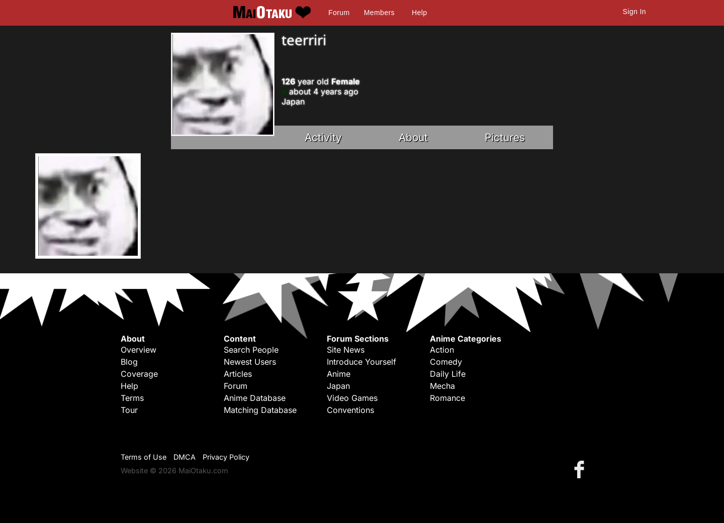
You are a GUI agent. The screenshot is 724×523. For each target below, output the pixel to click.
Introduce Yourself (361, 362)
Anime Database (255, 398)
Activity (323, 137)
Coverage (139, 374)
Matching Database (260, 410)
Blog (129, 362)
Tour (129, 410)
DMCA (184, 457)
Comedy (446, 362)
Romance (447, 398)
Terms (132, 398)
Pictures (505, 137)
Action (442, 350)
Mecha (442, 386)
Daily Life (448, 374)
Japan (338, 386)
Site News (346, 350)
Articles (238, 374)
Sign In (634, 12)
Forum (338, 13)
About (413, 137)
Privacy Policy (226, 457)
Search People (251, 350)
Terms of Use (143, 457)
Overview (138, 350)
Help (419, 13)
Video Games (352, 398)
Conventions (350, 410)
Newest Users (250, 362)
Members (379, 13)
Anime (338, 374)
